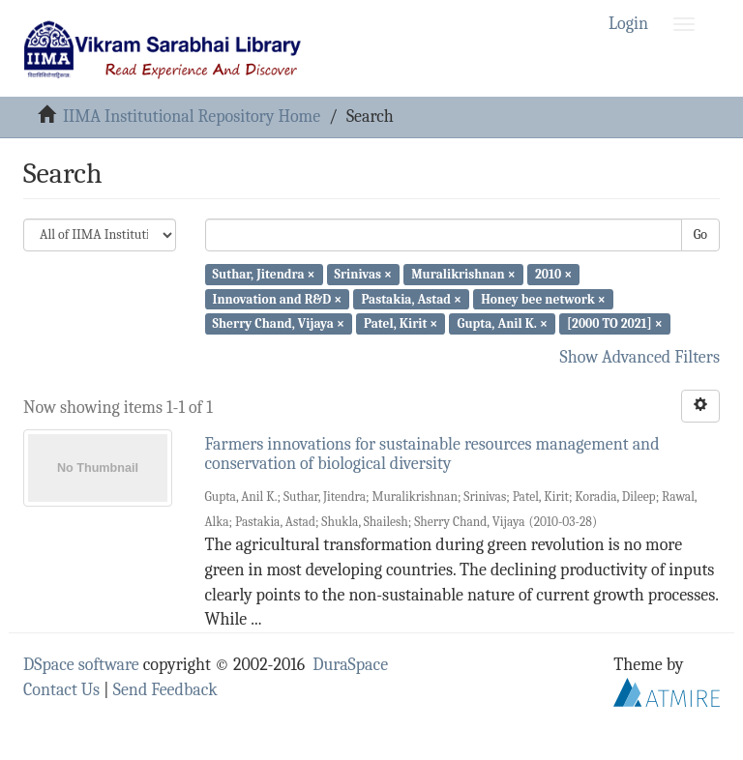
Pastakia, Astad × (411, 298)
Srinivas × (363, 274)
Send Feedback (165, 690)
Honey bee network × (543, 298)
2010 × (553, 274)
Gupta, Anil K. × (502, 323)
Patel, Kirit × (400, 323)
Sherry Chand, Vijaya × (278, 323)
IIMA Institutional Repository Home (191, 116)
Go (700, 234)
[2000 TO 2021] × (615, 323)
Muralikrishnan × (463, 274)
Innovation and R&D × (277, 298)
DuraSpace (350, 665)
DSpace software (81, 665)
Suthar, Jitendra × (264, 274)
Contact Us (61, 690)
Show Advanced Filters (640, 357)
